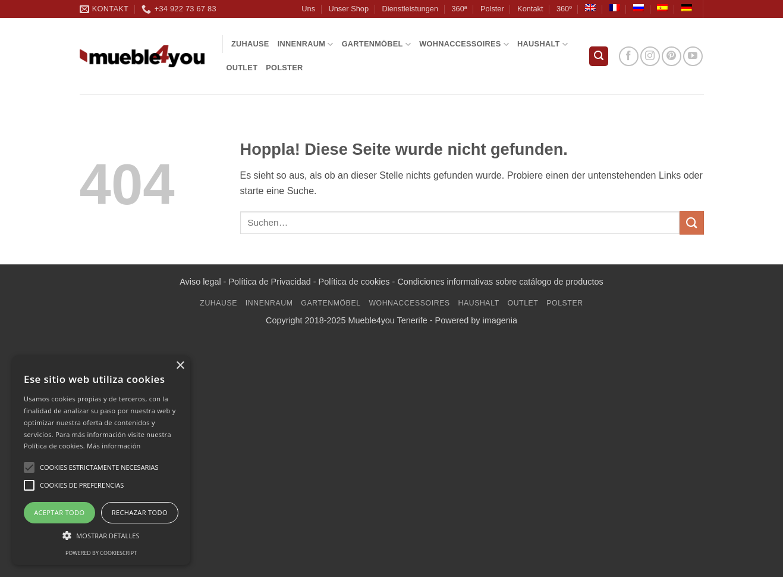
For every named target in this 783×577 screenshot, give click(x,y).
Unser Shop (348, 8)
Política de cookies (354, 281)
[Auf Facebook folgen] (629, 56)
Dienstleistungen (410, 8)
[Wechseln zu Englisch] (590, 7)
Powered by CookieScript (101, 553)
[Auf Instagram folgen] (650, 56)
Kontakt (530, 8)
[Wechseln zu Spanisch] (662, 7)
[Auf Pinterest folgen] (671, 56)
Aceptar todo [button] (59, 512)
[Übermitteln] (691, 222)
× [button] (179, 365)
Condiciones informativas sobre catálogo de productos (500, 281)
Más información (114, 445)
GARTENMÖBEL (376, 44)
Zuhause (250, 43)
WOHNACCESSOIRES (464, 44)
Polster (492, 8)
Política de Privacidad (269, 281)
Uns (308, 8)
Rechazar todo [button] (140, 512)
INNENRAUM (306, 44)
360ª (459, 8)
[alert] (101, 460)
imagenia (500, 320)
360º (564, 8)
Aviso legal (200, 281)
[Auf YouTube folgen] (693, 56)
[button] (598, 56)
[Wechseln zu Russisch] (638, 7)
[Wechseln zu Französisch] (614, 7)
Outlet (242, 67)
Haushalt (542, 44)
